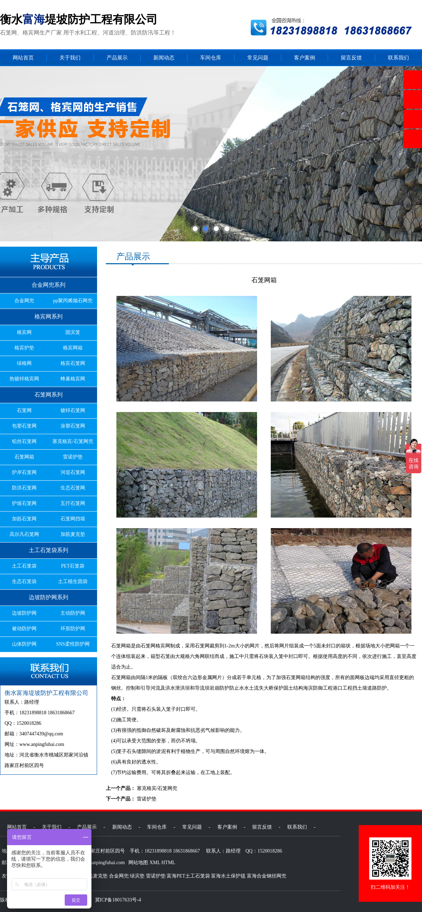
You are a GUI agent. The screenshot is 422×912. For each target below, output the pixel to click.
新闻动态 (163, 58)
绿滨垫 (137, 876)
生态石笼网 (72, 487)
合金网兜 (24, 300)
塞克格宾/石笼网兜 (72, 441)
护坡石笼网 (24, 503)
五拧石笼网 (72, 503)
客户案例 (304, 58)
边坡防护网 (24, 613)
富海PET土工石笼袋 (188, 876)
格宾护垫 (24, 347)
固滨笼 (72, 332)
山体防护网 (24, 644)
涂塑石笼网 (72, 426)
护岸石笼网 (24, 472)
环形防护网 (72, 628)
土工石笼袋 (24, 566)
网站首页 (23, 58)
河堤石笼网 (72, 472)
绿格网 (24, 363)
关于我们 (70, 58)
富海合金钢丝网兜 (266, 876)
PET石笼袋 (73, 566)
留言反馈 (351, 58)
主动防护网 (72, 613)
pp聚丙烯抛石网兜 (72, 300)
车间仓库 (210, 58)
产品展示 (117, 58)
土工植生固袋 (73, 581)
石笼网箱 (24, 457)
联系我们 (398, 58)
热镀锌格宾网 (24, 378)
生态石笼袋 (24, 581)
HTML (168, 862)
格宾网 (24, 332)
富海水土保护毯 (228, 876)
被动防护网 (24, 628)
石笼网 (24, 410)
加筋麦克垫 (72, 534)
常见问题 (257, 58)
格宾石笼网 (72, 363)
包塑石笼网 (24, 426)
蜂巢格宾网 (72, 378)
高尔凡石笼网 (24, 534)
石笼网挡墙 (72, 518)
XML (154, 862)
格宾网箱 (73, 347)
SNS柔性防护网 (73, 644)
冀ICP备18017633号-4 (118, 899)
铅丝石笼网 (24, 441)
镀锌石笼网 (72, 410)
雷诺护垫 (73, 457)
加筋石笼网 (24, 518)
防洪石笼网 (24, 487)
